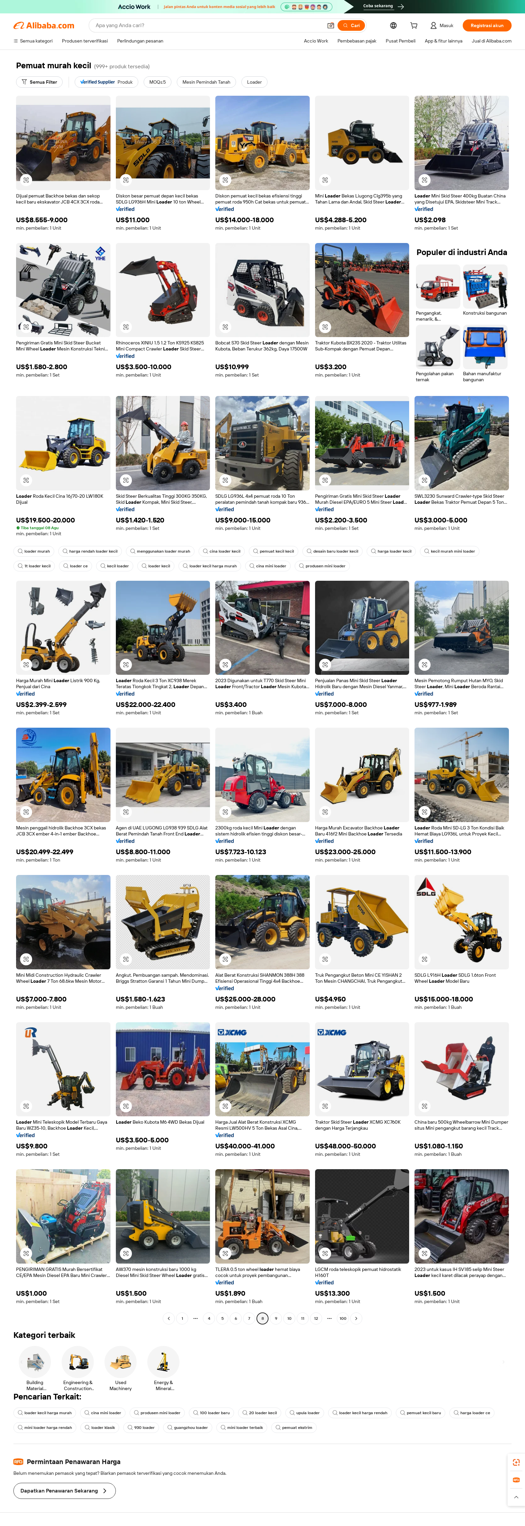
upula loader (305, 1413)
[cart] (415, 26)
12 (316, 1318)
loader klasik (100, 1427)
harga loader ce (472, 1413)
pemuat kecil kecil (273, 551)
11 (302, 1318)
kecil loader (114, 566)
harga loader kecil (391, 551)
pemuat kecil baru (420, 1413)
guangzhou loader (187, 1427)
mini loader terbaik (242, 1427)
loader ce (75, 566)
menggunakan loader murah (160, 551)
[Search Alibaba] (208, 25)
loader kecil (156, 566)
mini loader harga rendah (45, 1427)
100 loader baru (211, 1413)
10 (289, 1318)
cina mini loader (267, 566)
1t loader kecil (34, 566)
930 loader (141, 1427)
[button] (331, 25)
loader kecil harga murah (210, 566)
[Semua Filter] (39, 82)
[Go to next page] (356, 1318)
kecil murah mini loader (449, 551)
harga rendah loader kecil (90, 551)
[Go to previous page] (169, 1318)
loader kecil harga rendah (359, 1413)
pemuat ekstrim (294, 1427)
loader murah (34, 551)
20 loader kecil (259, 1413)
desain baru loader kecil (332, 551)
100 (343, 1318)
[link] (516, 1462)
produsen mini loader (322, 566)
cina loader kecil (221, 551)
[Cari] (351, 25)
